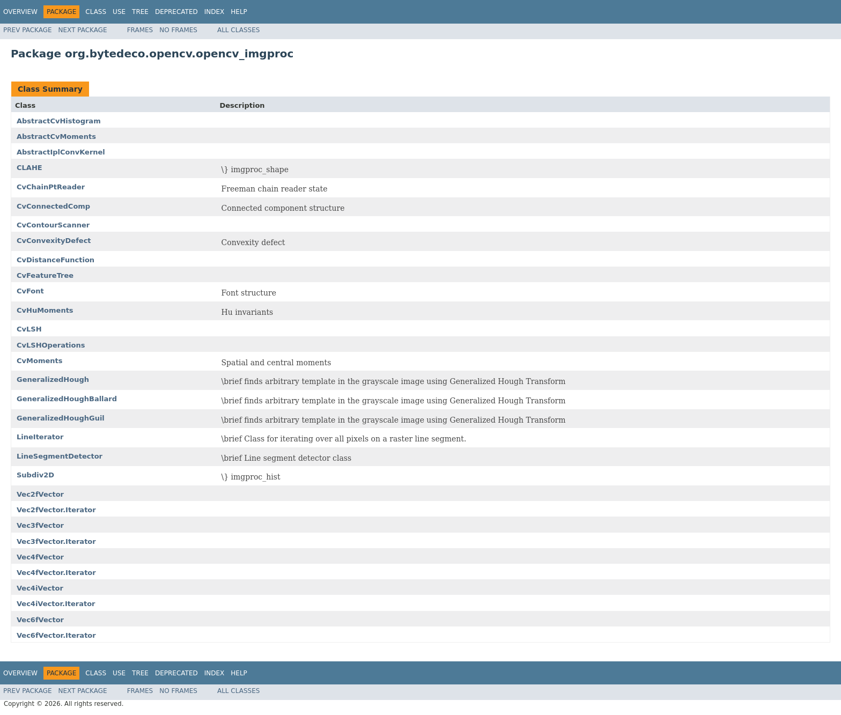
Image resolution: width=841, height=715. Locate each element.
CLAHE (29, 168)
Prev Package (27, 30)
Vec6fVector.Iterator (56, 635)
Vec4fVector (40, 557)
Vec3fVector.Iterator (56, 541)
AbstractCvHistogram (59, 121)
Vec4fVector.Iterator (56, 573)
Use (119, 12)
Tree (140, 12)
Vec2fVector (40, 494)
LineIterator (40, 437)
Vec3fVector (40, 525)
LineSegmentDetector (59, 456)
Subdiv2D (35, 475)
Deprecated (176, 12)
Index (214, 12)
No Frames (178, 30)
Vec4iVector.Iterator (56, 604)
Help (239, 12)
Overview (20, 12)
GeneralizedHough (53, 379)
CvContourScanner (53, 225)
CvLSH (29, 329)
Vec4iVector (40, 588)
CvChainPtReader (51, 187)
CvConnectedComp (53, 206)
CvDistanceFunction (55, 260)
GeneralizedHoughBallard (67, 399)
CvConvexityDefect (54, 241)
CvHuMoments (45, 310)
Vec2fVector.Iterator (56, 510)
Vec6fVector (40, 620)
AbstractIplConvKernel (61, 152)
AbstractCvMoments (56, 136)
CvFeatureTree (45, 275)
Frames (140, 30)
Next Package (82, 30)
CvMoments (39, 361)
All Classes (238, 30)
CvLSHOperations (51, 345)
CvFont (30, 291)
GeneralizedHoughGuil (61, 418)
